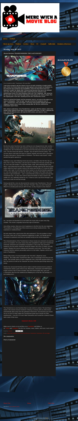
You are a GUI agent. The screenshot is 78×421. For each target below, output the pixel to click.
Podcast (43, 44)
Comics (25, 44)
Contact (12, 39)
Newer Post (7, 403)
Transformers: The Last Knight (43, 333)
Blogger (46, 418)
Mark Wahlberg (13, 333)
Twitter (7, 328)
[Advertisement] (29, 389)
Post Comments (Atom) (14, 406)
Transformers (33, 333)
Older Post (51, 403)
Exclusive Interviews (64, 44)
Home (5, 39)
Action (8, 333)
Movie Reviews (8, 44)
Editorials (51, 44)
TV (37, 44)
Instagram (15, 328)
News (32, 44)
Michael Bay (20, 333)
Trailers (18, 44)
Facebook (31, 326)
